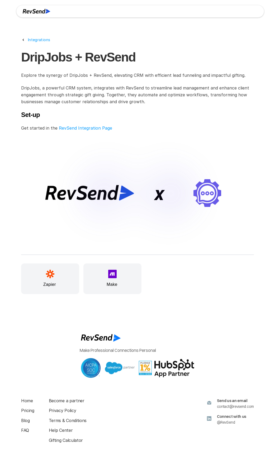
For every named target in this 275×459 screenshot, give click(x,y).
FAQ (25, 430)
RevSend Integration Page (85, 128)
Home (27, 400)
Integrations (39, 39)
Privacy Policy (62, 410)
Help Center (61, 430)
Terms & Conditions (68, 420)
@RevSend (226, 422)
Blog (25, 420)
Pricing (27, 410)
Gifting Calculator (66, 440)
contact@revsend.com (235, 406)
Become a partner (66, 400)
